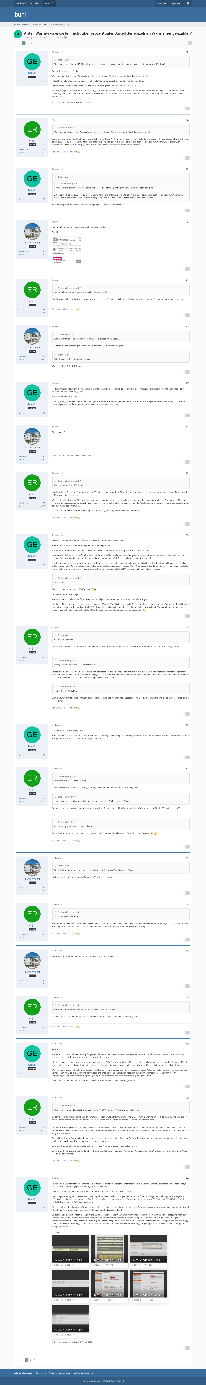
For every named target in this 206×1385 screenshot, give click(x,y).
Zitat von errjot (64, 59)
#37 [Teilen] (188, 997)
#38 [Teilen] (188, 1044)
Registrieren (175, 3)
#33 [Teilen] (188, 768)
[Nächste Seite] (31, 43)
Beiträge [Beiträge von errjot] (22, 153)
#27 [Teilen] (188, 383)
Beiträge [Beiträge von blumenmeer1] (22, 254)
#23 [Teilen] (188, 169)
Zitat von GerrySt (65, 127)
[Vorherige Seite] (16, 43)
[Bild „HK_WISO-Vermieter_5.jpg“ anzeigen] (148, 1251)
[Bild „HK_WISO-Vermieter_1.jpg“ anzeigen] (70, 1321)
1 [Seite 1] (20, 43)
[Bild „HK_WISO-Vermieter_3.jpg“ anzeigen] (109, 1286)
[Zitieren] (187, 108)
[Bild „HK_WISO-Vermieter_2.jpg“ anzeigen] (148, 1286)
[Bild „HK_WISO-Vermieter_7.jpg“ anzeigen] (70, 1251)
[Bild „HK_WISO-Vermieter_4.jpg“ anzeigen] (70, 1286)
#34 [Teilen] (188, 858)
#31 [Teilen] (188, 627)
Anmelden (161, 3)
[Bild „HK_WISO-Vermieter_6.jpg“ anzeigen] (109, 1251)
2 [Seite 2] (23, 43)
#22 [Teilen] (188, 120)
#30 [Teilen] (188, 535)
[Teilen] (190, 43)
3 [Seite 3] (27, 43)
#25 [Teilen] (188, 280)
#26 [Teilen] (188, 326)
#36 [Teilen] (188, 951)
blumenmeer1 (79, 455)
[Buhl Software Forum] (103, 14)
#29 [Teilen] (188, 473)
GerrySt (76, 102)
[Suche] (187, 3)
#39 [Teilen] (188, 1097)
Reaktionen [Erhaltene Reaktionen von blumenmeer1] (23, 251)
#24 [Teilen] (188, 221)
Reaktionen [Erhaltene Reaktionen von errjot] (23, 150)
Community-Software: (103, 1381)
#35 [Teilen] (188, 904)
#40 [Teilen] (188, 1178)
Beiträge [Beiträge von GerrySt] (22, 82)
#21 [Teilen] (188, 52)
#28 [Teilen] (188, 426)
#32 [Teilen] (188, 725)
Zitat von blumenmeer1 (68, 288)
